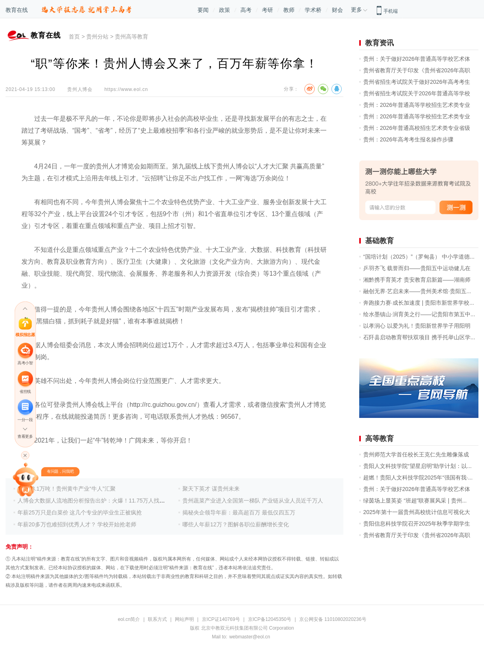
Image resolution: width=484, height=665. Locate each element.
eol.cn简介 (129, 619)
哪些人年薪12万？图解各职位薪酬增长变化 (235, 524)
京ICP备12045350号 (269, 619)
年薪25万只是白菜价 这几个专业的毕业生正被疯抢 (79, 512)
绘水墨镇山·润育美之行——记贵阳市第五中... (419, 314)
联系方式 (157, 619)
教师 (288, 10)
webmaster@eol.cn (249, 637)
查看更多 (25, 436)
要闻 (203, 10)
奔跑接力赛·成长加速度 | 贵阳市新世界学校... (418, 303)
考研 (267, 10)
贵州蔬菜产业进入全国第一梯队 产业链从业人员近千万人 (252, 500)
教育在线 (17, 10)
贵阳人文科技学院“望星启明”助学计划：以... (417, 466)
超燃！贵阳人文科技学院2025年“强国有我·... (417, 477)
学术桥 (313, 10)
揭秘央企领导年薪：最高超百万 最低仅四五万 (238, 512)
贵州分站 (97, 36)
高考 (246, 10)
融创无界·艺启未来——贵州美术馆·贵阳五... (417, 291)
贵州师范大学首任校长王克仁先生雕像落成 (416, 454)
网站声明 (184, 619)
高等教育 (379, 439)
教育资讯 (379, 43)
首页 (74, 36)
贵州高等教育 (131, 36)
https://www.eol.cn (126, 89)
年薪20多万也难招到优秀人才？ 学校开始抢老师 (76, 524)
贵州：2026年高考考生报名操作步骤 (408, 139)
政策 (224, 10)
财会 (337, 10)
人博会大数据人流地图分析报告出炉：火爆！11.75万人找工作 (93, 500)
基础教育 (379, 241)
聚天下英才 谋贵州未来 (211, 488)
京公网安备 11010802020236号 (332, 619)
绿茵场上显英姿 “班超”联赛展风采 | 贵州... (415, 500)
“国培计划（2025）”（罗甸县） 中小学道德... (418, 256)
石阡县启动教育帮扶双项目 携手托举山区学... (419, 337)
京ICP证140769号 (221, 619)
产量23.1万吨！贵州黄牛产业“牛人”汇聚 (66, 488)
